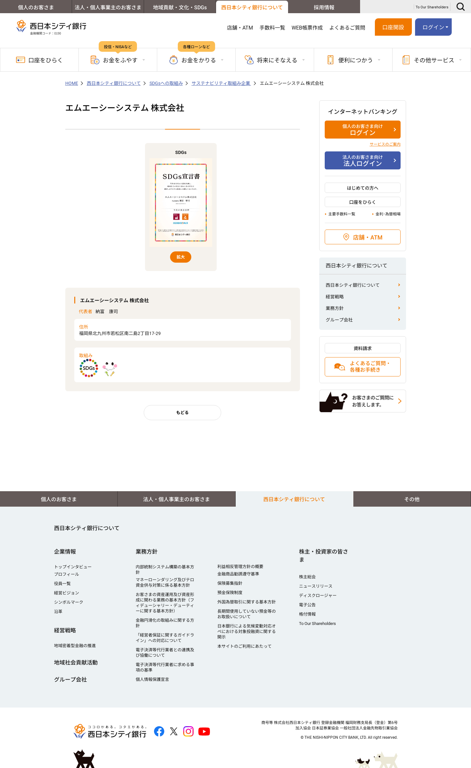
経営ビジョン (66, 593)
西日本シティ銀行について (252, 8)
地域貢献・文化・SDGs (180, 8)
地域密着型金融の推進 (75, 645)
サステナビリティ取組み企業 (221, 83)
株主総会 (307, 576)
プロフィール (66, 574)
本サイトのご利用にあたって (244, 646)
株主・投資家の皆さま (323, 555)
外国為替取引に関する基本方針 (246, 602)
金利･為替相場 (388, 214)
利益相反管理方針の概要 (240, 566)
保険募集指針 (229, 583)
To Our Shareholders (432, 7)
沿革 (58, 611)
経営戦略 (335, 296)
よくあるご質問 (347, 28)
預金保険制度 (229, 592)
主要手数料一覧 (341, 214)
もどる (182, 412)
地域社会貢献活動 (76, 662)
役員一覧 (62, 583)
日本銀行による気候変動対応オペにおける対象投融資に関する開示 (246, 631)
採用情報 (324, 8)
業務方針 (335, 308)
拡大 (181, 257)
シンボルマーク (68, 602)
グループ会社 (339, 319)
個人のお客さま (36, 8)
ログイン (433, 27)
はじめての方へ (362, 188)
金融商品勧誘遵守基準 (238, 574)
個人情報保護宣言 (152, 679)
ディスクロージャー (318, 595)
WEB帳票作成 (307, 28)
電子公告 (307, 604)
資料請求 (363, 348)
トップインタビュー (73, 567)
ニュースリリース (315, 586)
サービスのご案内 (385, 144)
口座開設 (393, 27)
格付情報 (307, 614)
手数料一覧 (272, 28)
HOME (71, 83)
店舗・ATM (240, 28)
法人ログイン (363, 160)
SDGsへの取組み (166, 83)
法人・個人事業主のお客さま (108, 8)
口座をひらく (39, 59)
